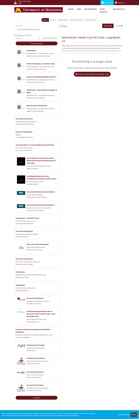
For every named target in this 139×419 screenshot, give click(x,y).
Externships (90, 9)
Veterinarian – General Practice (27, 218)
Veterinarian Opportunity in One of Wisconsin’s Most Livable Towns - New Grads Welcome (41, 313)
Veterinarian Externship (35, 345)
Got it (134, 414)
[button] (119, 26)
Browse (53, 20)
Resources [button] (118, 9)
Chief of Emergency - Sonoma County (41, 64)
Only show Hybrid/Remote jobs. (28, 29)
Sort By (18, 38)
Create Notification (50, 38)
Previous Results (36, 43)
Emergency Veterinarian (36, 358)
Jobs (78, 9)
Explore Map (62, 20)
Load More (36, 398)
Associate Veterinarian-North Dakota (41, 205)
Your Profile (103, 10)
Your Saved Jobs (90, 20)
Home (70, 9)
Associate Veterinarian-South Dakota (41, 192)
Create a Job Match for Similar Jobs (92, 74)
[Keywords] (36, 26)
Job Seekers (107, 2)
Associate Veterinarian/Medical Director (42, 77)
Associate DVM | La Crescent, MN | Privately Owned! (35, 145)
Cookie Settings (123, 414)
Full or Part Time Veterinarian (38, 244)
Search (45, 20)
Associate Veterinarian (24, 119)
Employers (120, 2)
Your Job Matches (76, 20)
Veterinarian (31, 50)
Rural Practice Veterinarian (37, 105)
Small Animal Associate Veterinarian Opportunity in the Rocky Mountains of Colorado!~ (41, 160)
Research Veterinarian (24, 132)
